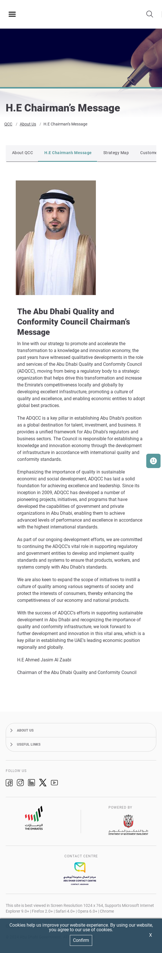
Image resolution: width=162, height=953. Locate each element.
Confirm (81, 940)
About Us (28, 125)
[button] (153, 461)
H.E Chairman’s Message (65, 125)
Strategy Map (116, 153)
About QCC (22, 153)
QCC (8, 125)
